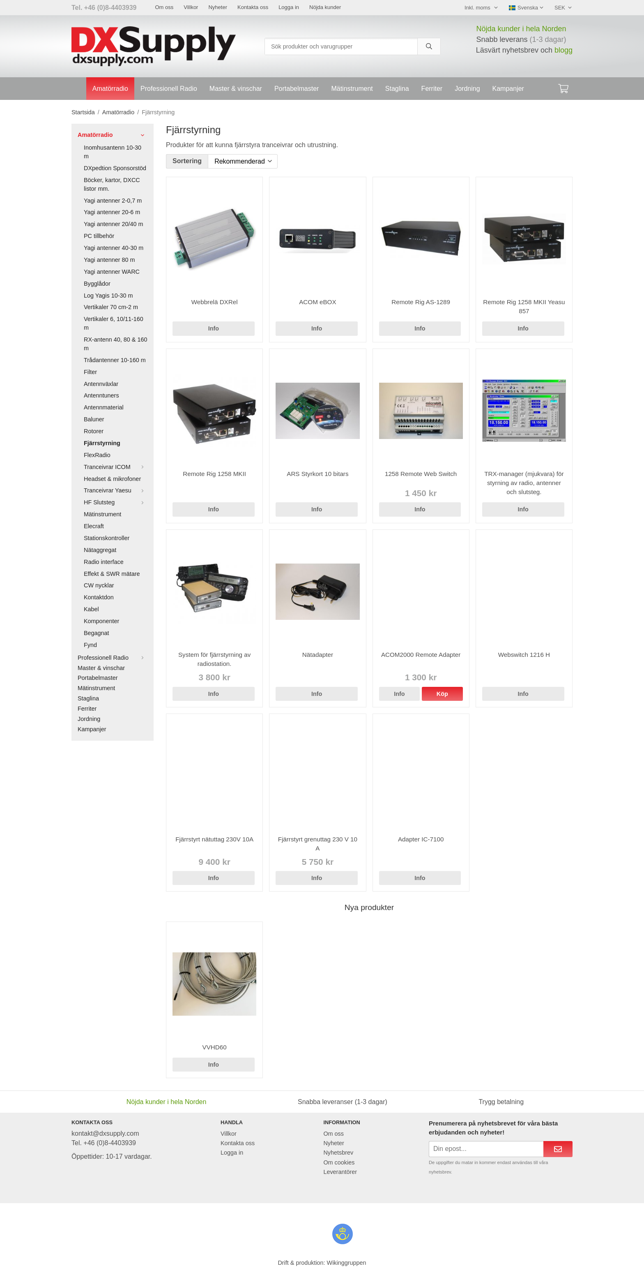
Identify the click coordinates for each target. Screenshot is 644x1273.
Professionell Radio (168, 88)
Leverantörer (340, 1172)
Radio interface (104, 562)
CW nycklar (99, 585)
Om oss (164, 7)
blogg (563, 50)
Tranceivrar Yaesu (115, 490)
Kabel (91, 609)
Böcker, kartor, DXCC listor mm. (112, 184)
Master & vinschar (235, 88)
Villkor (191, 7)
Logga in (288, 7)
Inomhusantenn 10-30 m (112, 151)
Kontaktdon (99, 597)
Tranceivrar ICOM (115, 467)
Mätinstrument (352, 88)
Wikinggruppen (346, 1262)
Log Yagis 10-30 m (108, 295)
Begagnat (96, 633)
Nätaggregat (100, 550)
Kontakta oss (252, 7)
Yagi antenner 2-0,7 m (113, 200)
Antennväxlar (101, 384)
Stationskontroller (106, 538)
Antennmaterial (104, 407)
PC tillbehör (99, 236)
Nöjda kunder (325, 7)
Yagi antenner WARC (112, 271)
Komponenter (101, 621)
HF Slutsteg (115, 502)
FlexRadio (97, 455)
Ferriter (432, 88)
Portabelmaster (296, 88)
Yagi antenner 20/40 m (113, 224)
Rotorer (94, 431)
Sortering (187, 160)
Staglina (397, 88)
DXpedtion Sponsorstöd (115, 168)
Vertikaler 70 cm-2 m (111, 307)
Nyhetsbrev (338, 1152)
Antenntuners (101, 395)
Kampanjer (508, 88)
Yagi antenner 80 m (109, 259)
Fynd (90, 645)
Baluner (94, 419)
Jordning (467, 88)
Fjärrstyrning (102, 443)
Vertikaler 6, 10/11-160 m (113, 323)
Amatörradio (110, 88)
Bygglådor (97, 283)
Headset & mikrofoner (112, 479)
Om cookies (338, 1162)
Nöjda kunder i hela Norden (521, 29)
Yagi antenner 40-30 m (113, 248)
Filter (90, 372)
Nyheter (217, 7)
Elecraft (94, 526)
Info (213, 328)
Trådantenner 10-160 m (115, 360)
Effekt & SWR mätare (112, 574)
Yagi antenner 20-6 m (112, 212)
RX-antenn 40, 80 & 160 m (115, 343)
